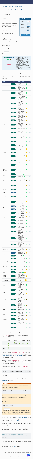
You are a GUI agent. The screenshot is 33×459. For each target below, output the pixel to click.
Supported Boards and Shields (15, 6)
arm (28, 29)
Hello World (4, 380)
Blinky (15, 446)
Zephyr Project (17, 2)
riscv (28, 30)
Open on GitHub (7, 9)
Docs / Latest (5, 6)
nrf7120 (28, 32)
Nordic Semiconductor (7, 8)
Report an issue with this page (19, 9)
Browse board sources (26, 34)
